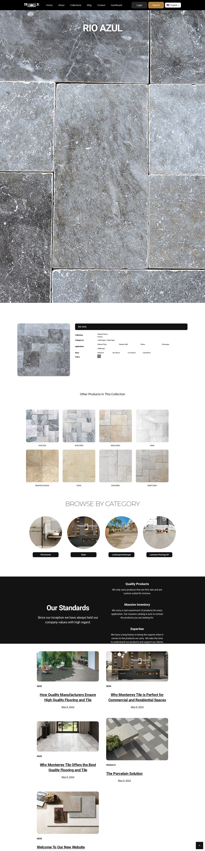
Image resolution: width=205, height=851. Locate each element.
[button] (173, 5)
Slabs (83, 554)
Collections (75, 5)
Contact (101, 5)
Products (111, 765)
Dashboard (116, 5)
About (61, 5)
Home (49, 5)
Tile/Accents (45, 554)
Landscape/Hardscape (121, 554)
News (39, 686)
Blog (89, 5)
